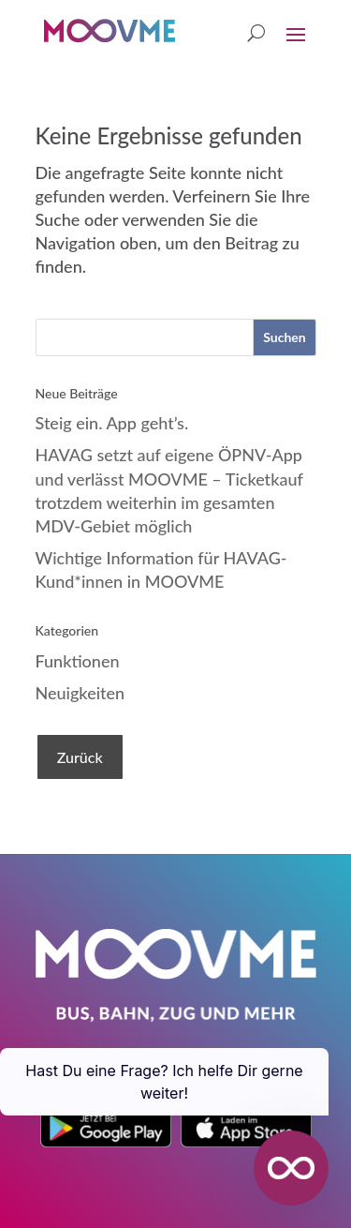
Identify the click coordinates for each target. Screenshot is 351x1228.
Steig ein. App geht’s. (112, 422)
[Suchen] (284, 337)
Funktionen (78, 661)
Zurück (80, 757)
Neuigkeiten (80, 692)
